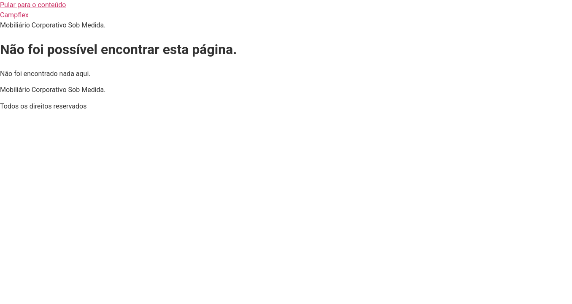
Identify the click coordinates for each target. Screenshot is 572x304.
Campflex (14, 15)
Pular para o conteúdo (33, 5)
